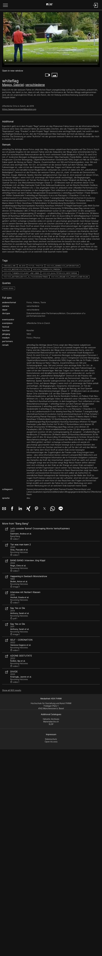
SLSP (51, 724)
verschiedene (35, 84)
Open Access (51, 741)
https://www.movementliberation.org (19, 109)
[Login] (95, 7)
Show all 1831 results (11, 690)
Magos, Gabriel (13, 84)
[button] (5, 5)
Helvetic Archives (51, 719)
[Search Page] (50, 4)
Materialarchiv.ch (51, 721)
